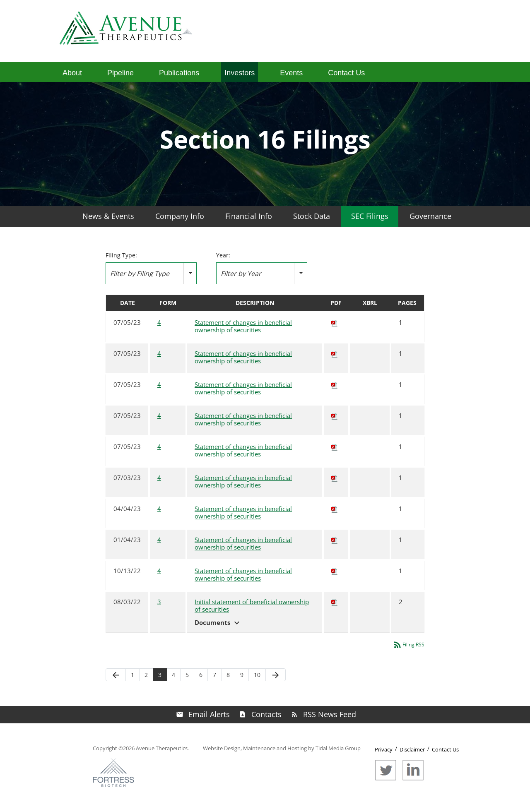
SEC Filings (369, 216)
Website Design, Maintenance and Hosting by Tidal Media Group (282, 748)
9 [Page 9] (241, 675)
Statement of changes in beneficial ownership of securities (243, 326)
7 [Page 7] (214, 675)
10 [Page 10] (257, 675)
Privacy (384, 749)
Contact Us (346, 73)
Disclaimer (412, 749)
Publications (179, 73)
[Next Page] (275, 674)
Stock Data (311, 216)
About (72, 73)
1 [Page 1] (132, 675)
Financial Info (248, 216)
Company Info (179, 216)
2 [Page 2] (146, 675)
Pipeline (120, 73)
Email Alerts (209, 714)
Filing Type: (121, 255)
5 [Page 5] (187, 675)
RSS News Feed (329, 714)
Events (291, 73)
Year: (223, 255)
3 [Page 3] (159, 675)
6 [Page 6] (200, 675)
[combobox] (151, 273)
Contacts (266, 714)
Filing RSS (408, 644)
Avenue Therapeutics (162, 748)
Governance (430, 216)
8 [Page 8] (228, 675)
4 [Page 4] (173, 675)
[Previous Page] (116, 674)
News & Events (108, 216)
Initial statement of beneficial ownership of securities (252, 605)
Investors (239, 73)
